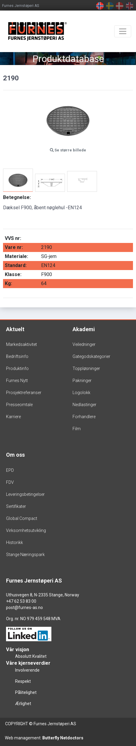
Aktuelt (15, 329)
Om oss (15, 455)
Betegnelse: (17, 197)
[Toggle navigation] (122, 31)
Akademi (84, 329)
